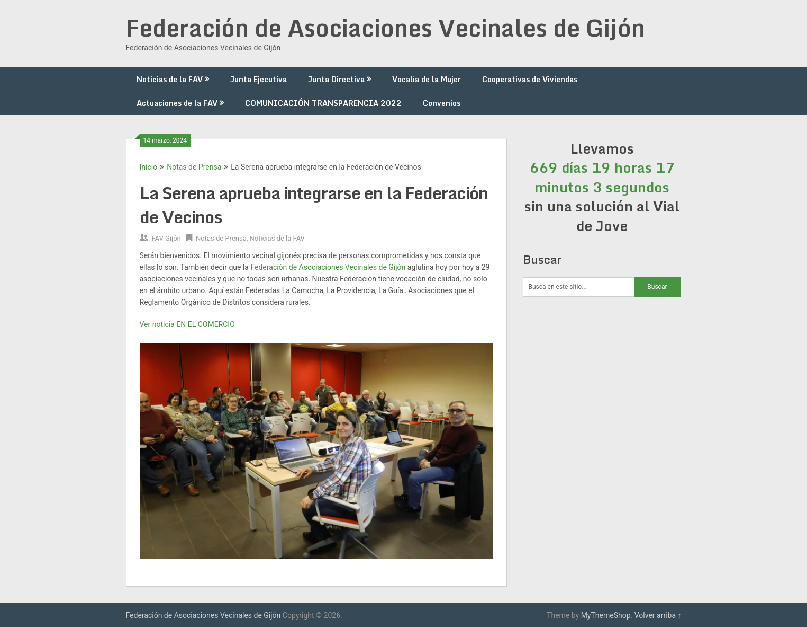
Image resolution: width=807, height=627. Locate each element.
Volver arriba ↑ (658, 615)
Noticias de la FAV (170, 79)
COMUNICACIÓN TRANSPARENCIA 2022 (323, 103)
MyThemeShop (606, 615)
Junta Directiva (336, 79)
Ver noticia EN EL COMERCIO (187, 324)
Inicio (149, 167)
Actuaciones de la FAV (177, 103)
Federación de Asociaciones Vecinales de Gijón (385, 27)
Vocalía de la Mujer (426, 79)
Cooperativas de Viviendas (529, 79)
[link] (327, 267)
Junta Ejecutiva (258, 79)
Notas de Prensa (194, 167)
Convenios (441, 103)
